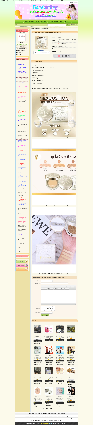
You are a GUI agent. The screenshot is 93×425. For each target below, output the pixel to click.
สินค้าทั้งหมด (32, 21)
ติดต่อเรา (62, 21)
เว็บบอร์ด (66, 21)
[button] (42, 286)
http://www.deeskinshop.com (21, 24)
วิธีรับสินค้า (56, 21)
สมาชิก (37, 21)
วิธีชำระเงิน (50, 21)
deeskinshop (22, 42)
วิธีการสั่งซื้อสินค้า (43, 21)
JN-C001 (59, 37)
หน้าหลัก (26, 21)
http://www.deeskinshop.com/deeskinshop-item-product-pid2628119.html (41, 52)
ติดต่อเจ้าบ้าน (22, 46)
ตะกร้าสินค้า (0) (74, 24)
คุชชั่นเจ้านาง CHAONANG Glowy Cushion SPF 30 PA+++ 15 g (52, 277)
